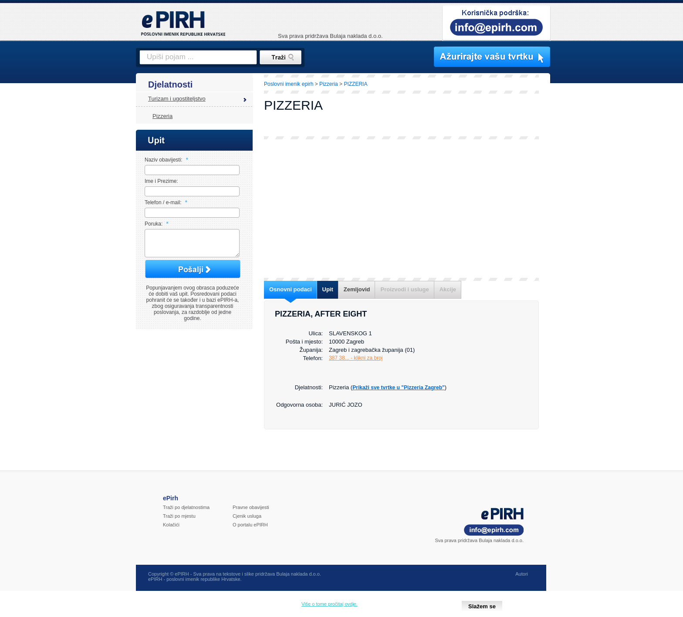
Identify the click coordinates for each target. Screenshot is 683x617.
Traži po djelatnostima (186, 512)
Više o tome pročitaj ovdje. (329, 604)
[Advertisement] (588, 224)
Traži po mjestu (179, 521)
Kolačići (171, 530)
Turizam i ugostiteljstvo (177, 98)
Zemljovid (357, 289)
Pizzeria (162, 116)
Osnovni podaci (290, 289)
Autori (521, 579)
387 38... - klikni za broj (355, 358)
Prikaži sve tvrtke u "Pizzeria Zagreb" (398, 387)
